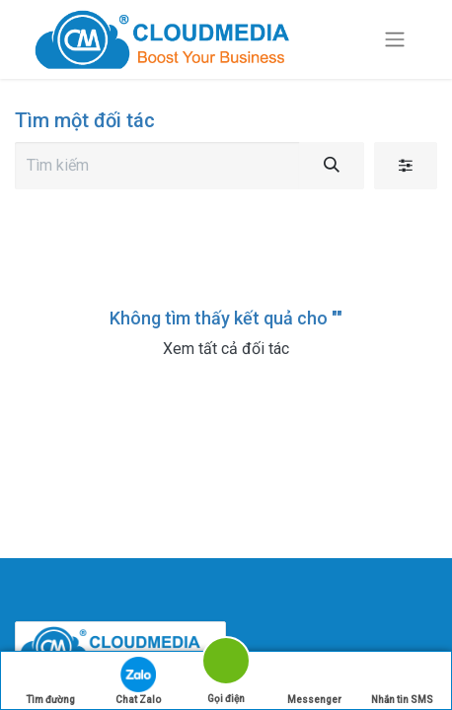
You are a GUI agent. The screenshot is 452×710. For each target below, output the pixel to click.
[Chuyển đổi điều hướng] (394, 40)
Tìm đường (50, 681)
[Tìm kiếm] (331, 165)
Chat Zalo (138, 681)
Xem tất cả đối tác (226, 348)
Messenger (314, 681)
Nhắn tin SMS (402, 681)
